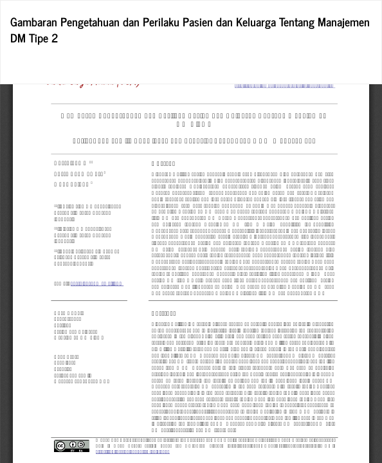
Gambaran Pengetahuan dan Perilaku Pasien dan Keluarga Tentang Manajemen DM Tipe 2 (190, 30)
